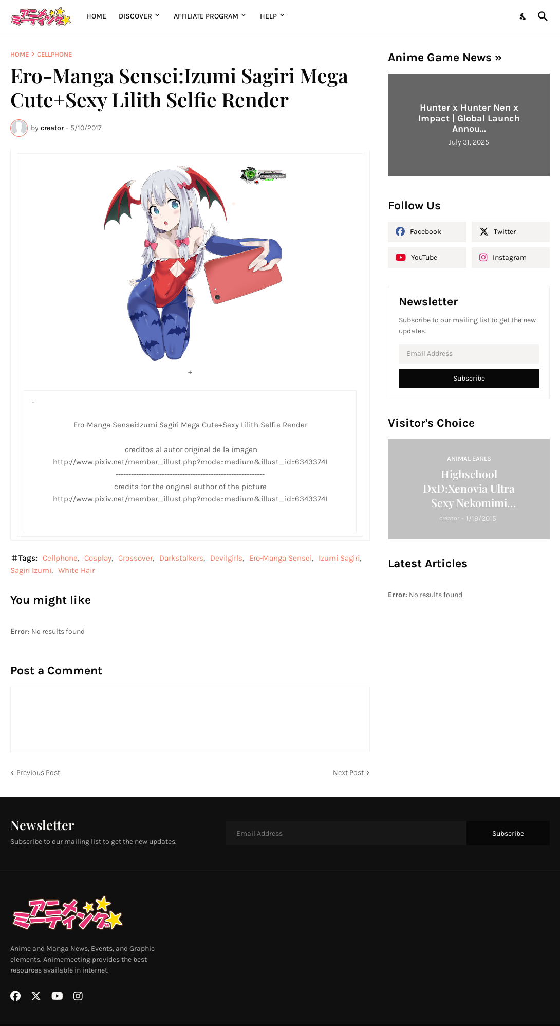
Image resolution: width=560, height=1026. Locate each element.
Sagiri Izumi (30, 570)
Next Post (348, 772)
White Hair (76, 570)
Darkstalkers (181, 558)
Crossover (135, 558)
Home (96, 16)
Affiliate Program (206, 16)
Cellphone (54, 54)
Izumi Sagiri (339, 558)
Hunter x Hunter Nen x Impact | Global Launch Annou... (469, 118)
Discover (135, 16)
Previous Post (38, 772)
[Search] (541, 16)
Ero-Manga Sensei (280, 558)
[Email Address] (469, 354)
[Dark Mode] (523, 16)
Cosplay (97, 558)
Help (268, 16)
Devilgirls (226, 558)
